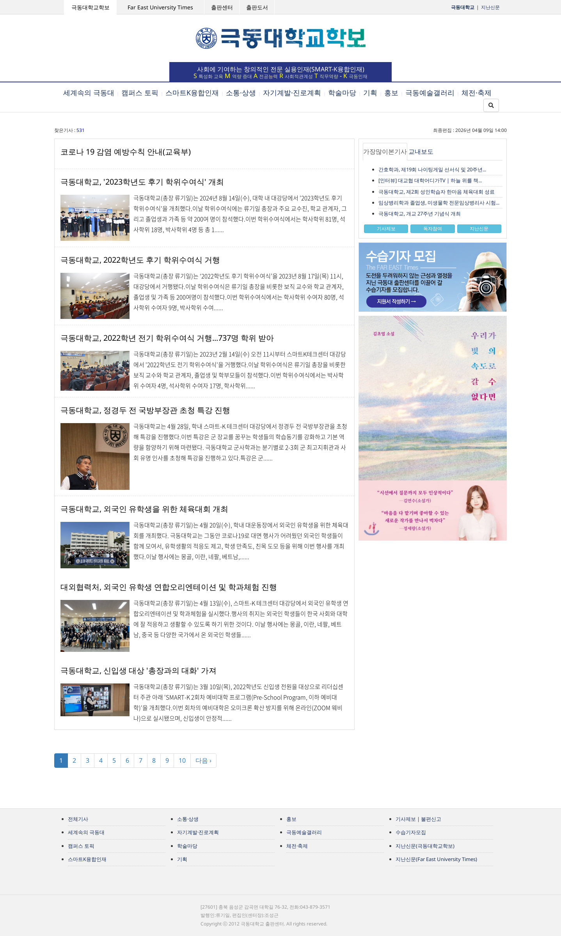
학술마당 (342, 92)
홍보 (391, 92)
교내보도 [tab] (420, 151)
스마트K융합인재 (192, 92)
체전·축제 (477, 92)
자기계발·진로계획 (292, 92)
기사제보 (386, 228)
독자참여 (432, 228)
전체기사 (78, 818)
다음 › (203, 760)
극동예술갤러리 (429, 92)
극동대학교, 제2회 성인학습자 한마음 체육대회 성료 (436, 191)
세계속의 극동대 (88, 92)
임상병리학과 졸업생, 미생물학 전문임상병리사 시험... (438, 202)
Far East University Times (160, 7)
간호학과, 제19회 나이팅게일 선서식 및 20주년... (432, 169)
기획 (370, 92)
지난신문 (490, 7)
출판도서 (257, 7)
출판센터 (222, 7)
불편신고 (431, 818)
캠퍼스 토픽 (139, 92)
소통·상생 (241, 92)
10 (182, 760)
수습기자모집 (411, 832)
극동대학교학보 (90, 7)
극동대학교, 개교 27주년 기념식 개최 (419, 213)
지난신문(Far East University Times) (436, 859)
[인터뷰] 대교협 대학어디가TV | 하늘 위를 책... (430, 180)
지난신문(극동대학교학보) (425, 845)
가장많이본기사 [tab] (385, 151)
